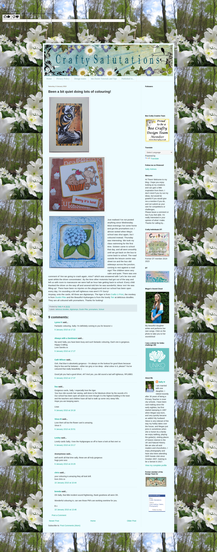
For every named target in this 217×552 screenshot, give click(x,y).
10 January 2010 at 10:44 (66, 483)
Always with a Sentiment (66, 338)
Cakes (161, 504)
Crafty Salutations (155, 500)
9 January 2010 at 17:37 (65, 378)
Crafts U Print (117, 294)
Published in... (128, 78)
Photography (153, 506)
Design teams (80, 78)
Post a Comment (59, 515)
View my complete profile (156, 465)
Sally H (162, 382)
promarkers (93, 309)
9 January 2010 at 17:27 (65, 351)
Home (49, 78)
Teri (112, 297)
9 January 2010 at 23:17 (65, 445)
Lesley (58, 438)
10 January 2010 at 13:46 (66, 509)
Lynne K (58, 322)
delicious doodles (62, 309)
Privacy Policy (62, 78)
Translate (152, 158)
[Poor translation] (15, 17)
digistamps (74, 309)
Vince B (58, 419)
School (101, 309)
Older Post (131, 521)
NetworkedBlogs (154, 495)
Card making (153, 504)
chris (57, 472)
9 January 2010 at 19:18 (65, 410)
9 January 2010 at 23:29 (65, 464)
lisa (56, 387)
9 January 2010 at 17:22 (65, 330)
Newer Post (54, 521)
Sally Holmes (151, 169)
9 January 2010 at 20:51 (65, 429)
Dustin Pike (60, 297)
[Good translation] (6, 17)
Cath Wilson (60, 360)
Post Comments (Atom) (70, 525)
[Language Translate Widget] (159, 152)
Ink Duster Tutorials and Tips (104, 78)
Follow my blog (157, 510)
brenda (58, 491)
